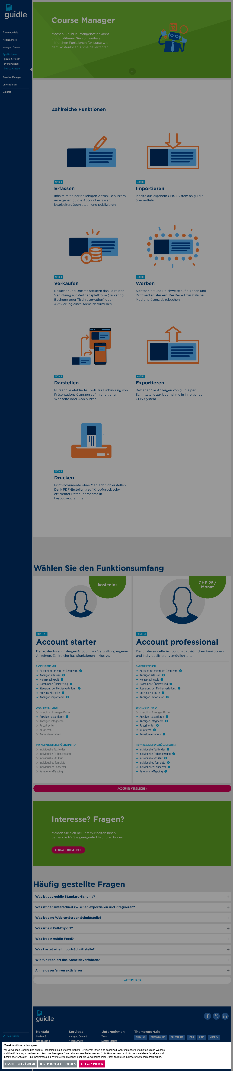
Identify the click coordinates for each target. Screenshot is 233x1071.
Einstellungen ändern (20, 1064)
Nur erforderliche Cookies (58, 1064)
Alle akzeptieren (92, 1064)
